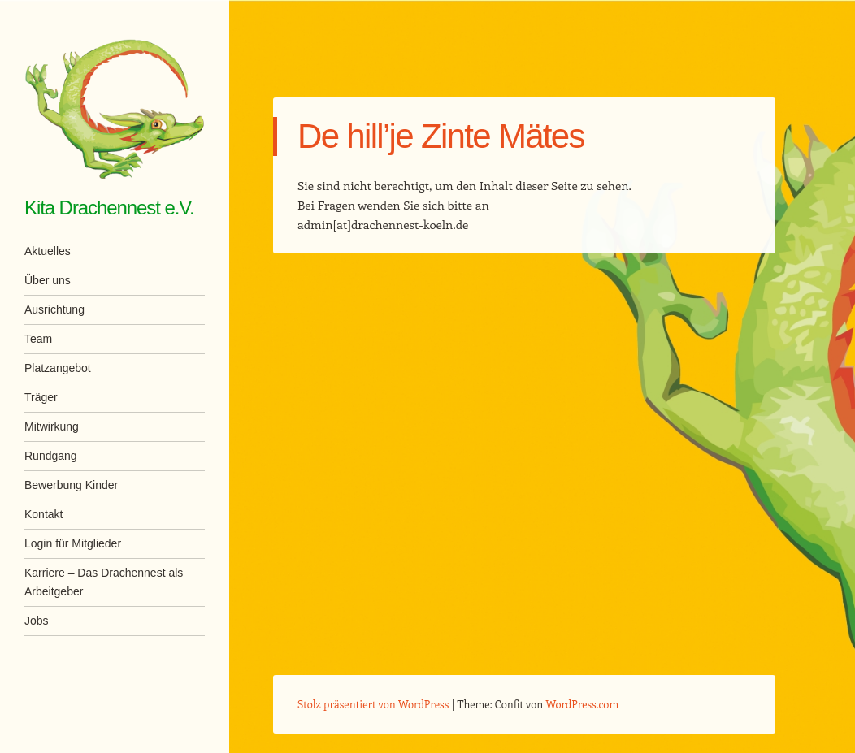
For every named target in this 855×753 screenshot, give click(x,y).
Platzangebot (57, 367)
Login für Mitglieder (72, 543)
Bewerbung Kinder (71, 484)
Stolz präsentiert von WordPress (373, 704)
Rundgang (50, 455)
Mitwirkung (51, 426)
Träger (41, 397)
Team (38, 338)
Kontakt (43, 514)
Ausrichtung (54, 309)
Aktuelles (47, 251)
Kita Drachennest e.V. (109, 208)
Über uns (47, 280)
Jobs (36, 620)
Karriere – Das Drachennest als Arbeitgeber (103, 582)
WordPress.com (582, 704)
